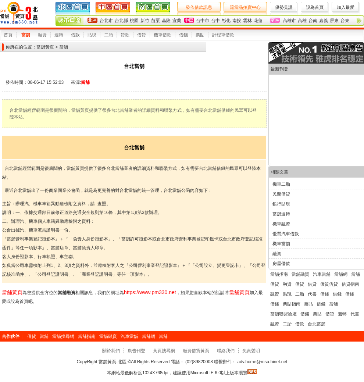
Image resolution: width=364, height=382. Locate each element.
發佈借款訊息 (199, 7)
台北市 (106, 20)
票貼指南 (291, 304)
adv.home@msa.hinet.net (261, 361)
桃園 (134, 20)
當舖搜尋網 (63, 336)
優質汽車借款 (285, 233)
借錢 (183, 35)
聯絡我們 (226, 350)
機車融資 (281, 223)
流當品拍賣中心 (245, 7)
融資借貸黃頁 (196, 350)
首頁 (8, 35)
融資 (42, 35)
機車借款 (162, 35)
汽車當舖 (322, 274)
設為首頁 (315, 7)
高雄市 (289, 20)
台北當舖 (316, 323)
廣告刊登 (136, 350)
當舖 (25, 35)
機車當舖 (281, 243)
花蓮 (258, 20)
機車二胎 (281, 184)
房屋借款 (281, 263)
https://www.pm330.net (150, 292)
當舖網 (340, 274)
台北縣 (121, 20)
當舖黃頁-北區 (112, 361)
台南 (312, 20)
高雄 (302, 20)
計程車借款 (223, 35)
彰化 (226, 20)
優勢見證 (284, 7)
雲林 (247, 20)
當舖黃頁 (45, 47)
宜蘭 (176, 20)
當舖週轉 (281, 214)
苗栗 (155, 20)
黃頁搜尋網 (164, 350)
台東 (344, 20)
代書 (312, 294)
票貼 (200, 35)
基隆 (166, 20)
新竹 (144, 20)
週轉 (58, 35)
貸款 (125, 35)
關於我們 (111, 350)
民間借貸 (281, 194)
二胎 (108, 35)
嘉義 (323, 20)
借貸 (141, 35)
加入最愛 (345, 7)
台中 (215, 20)
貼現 (92, 35)
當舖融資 (300, 274)
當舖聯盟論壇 (283, 314)
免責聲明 (251, 350)
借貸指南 (350, 284)
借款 (75, 35)
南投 (236, 20)
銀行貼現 (281, 204)
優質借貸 (329, 284)
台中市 (202, 20)
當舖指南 (279, 274)
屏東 (334, 20)
